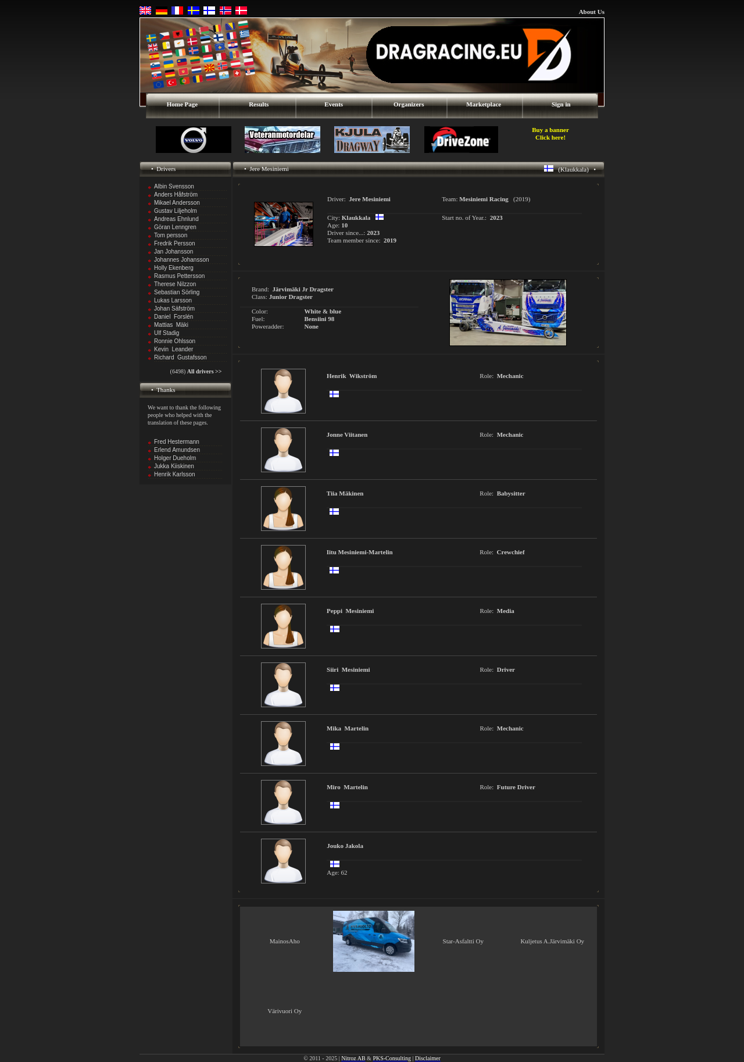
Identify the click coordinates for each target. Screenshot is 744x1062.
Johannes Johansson (181, 259)
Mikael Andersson (177, 202)
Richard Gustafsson (180, 357)
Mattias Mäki (171, 325)
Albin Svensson (174, 186)
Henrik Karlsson (174, 474)
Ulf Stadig (166, 333)
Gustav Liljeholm (175, 211)
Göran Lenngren (175, 227)
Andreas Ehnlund (176, 219)
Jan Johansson (173, 251)
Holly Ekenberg (174, 268)
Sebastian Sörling (176, 292)
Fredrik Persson (174, 243)
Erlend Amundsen (177, 450)
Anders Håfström (176, 194)
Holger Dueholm (175, 458)
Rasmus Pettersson (179, 276)
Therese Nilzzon (175, 284)
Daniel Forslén (173, 316)
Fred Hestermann (176, 442)
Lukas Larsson (173, 300)
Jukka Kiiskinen (174, 466)
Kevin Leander (173, 349)
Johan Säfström (174, 308)
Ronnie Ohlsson (174, 341)
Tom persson (170, 235)
